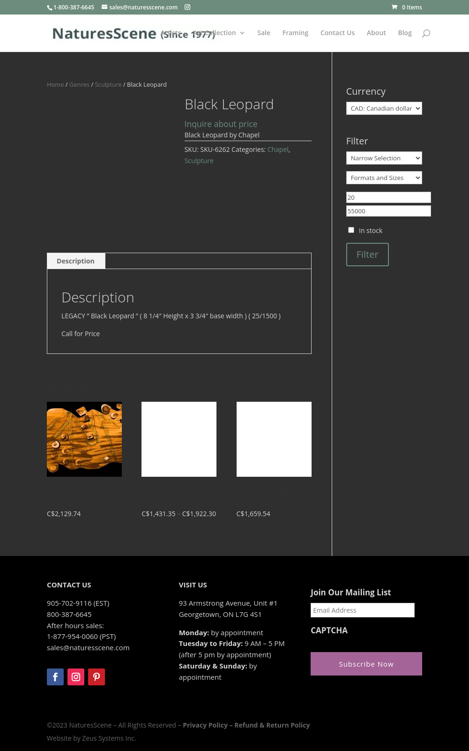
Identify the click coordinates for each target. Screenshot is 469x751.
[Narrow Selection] (384, 158)
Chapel (278, 149)
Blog (404, 33)
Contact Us (337, 33)
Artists (170, 33)
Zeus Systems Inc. (109, 738)
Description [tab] (76, 260)
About (376, 33)
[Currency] (384, 108)
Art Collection (214, 33)
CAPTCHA (329, 630)
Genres (79, 84)
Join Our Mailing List (351, 592)
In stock (370, 230)
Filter (368, 254)
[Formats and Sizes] (384, 177)
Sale (263, 33)
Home (55, 84)
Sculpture (108, 84)
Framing (296, 33)
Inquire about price (221, 123)
